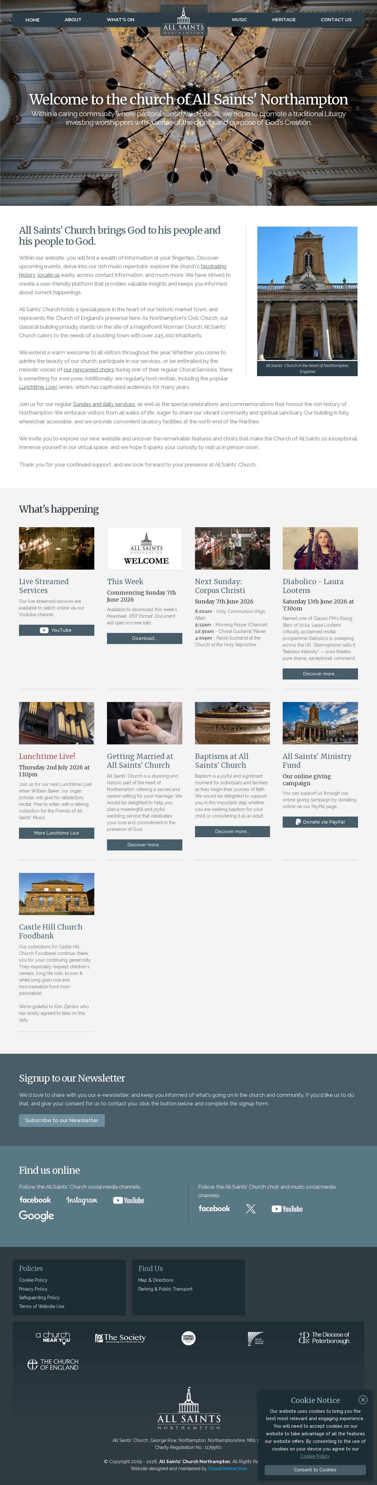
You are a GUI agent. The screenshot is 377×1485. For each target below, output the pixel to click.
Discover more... (320, 673)
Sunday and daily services (104, 404)
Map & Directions (155, 1280)
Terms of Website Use (41, 1306)
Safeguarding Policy (39, 1297)
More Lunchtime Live (56, 833)
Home (32, 20)
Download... (144, 638)
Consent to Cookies (315, 1469)
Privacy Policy (33, 1289)
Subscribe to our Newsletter (61, 1120)
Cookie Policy (33, 1280)
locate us (49, 275)
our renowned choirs (89, 369)
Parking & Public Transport (165, 1289)
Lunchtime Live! (38, 387)
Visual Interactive (227, 1468)
